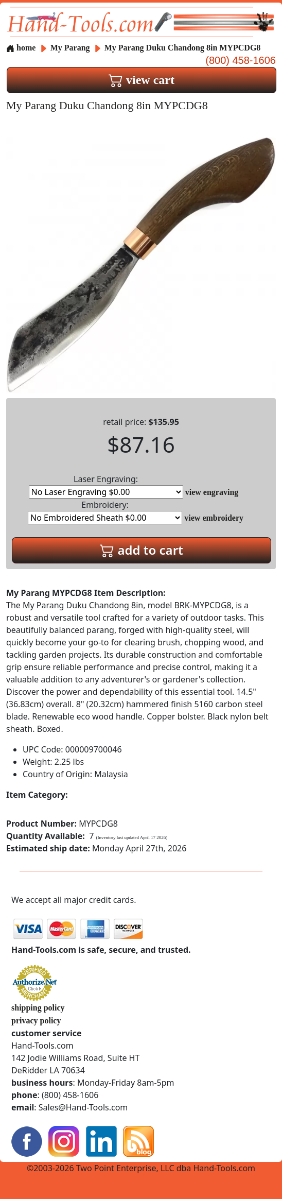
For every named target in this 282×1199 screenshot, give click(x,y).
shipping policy (38, 1007)
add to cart (141, 549)
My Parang (71, 47)
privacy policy (36, 1020)
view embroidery (213, 517)
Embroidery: (105, 511)
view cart (141, 80)
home (21, 47)
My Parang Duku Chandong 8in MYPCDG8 (182, 47)
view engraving (212, 492)
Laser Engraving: (106, 486)
